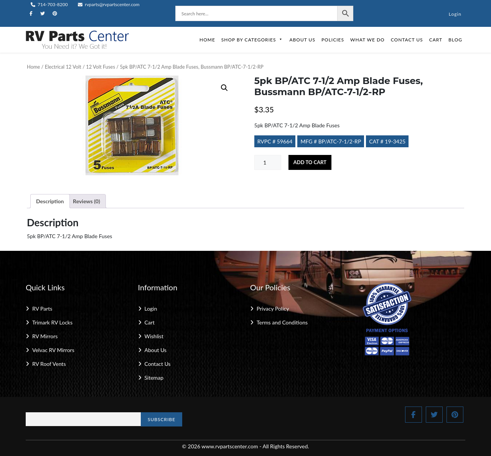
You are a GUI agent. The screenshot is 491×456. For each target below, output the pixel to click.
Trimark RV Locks (52, 322)
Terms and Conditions (282, 322)
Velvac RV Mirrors (53, 350)
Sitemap (154, 377)
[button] (224, 88)
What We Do (367, 40)
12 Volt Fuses (100, 67)
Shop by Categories (252, 40)
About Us (302, 40)
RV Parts (42, 308)
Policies (332, 40)
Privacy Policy (273, 308)
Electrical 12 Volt (63, 67)
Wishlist (154, 336)
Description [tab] (50, 201)
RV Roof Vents (49, 364)
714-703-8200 (49, 4)
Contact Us (407, 40)
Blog (455, 40)
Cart (435, 40)
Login (455, 14)
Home (207, 40)
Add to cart (309, 162)
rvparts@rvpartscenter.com (109, 4)
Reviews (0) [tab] (86, 201)
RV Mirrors (45, 336)
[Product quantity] (267, 162)
